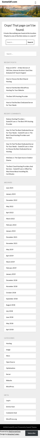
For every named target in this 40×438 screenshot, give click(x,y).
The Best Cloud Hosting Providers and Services (19, 135)
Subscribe (31, 433)
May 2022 (9, 206)
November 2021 (11, 243)
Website (9, 380)
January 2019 (11, 274)
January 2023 (11, 194)
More (8, 356)
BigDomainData (15, 431)
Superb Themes (31, 427)
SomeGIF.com (9, 2)
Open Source (10, 362)
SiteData (9, 158)
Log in (8, 400)
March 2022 (10, 219)
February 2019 (11, 268)
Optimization (10, 368)
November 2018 (11, 286)
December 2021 (11, 237)
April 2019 (9, 256)
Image (8, 350)
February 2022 (11, 225)
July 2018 (9, 311)
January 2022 (11, 231)
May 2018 (9, 323)
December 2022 (11, 200)
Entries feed (10, 407)
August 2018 (10, 305)
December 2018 (11, 280)
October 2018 (11, 293)
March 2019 (10, 262)
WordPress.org (11, 419)
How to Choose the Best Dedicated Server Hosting (19, 149)
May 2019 (9, 249)
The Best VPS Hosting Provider (17, 96)
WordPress (10, 386)
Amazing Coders (13, 434)
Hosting (9, 343)
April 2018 (9, 329)
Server (8, 374)
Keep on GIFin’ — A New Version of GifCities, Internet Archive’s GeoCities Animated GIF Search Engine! (19, 70)
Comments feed (11, 413)
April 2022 (9, 212)
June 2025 (9, 188)
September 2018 (12, 299)
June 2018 (9, 317)
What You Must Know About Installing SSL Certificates (19, 171)
